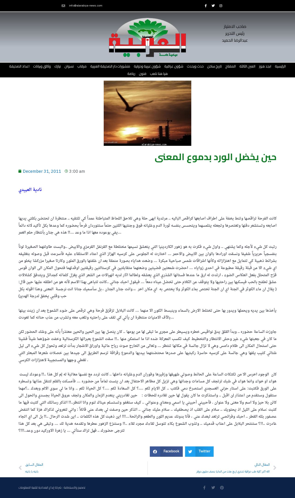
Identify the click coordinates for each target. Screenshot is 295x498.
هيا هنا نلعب (159, 73)
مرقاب (82, 66)
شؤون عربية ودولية (147, 66)
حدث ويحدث (195, 66)
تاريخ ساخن (214, 66)
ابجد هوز (265, 66)
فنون (142, 73)
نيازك (57, 66)
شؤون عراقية (173, 66)
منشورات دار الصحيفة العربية (110, 66)
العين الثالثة (247, 66)
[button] (166, 451)
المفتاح (230, 66)
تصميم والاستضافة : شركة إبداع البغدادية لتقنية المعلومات (51, 487)
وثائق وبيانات (42, 66)
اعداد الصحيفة (19, 66)
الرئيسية (280, 66)
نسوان (69, 66)
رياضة (131, 73)
